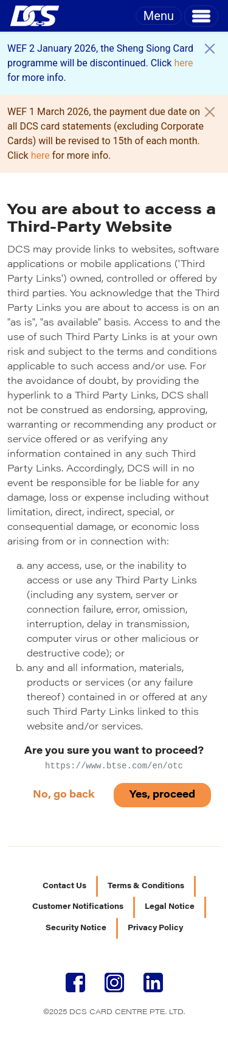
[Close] (210, 49)
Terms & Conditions (146, 886)
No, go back (64, 795)
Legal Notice (170, 907)
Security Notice (76, 928)
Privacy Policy (155, 928)
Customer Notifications (77, 907)
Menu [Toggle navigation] (158, 16)
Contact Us (64, 886)
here (183, 63)
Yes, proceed (162, 795)
